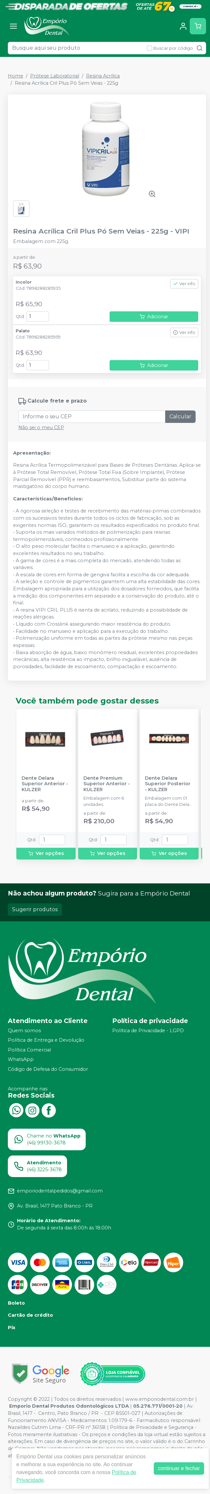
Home (15, 76)
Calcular (180, 416)
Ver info (184, 283)
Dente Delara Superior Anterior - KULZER (45, 783)
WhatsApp (21, 1060)
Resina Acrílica (103, 76)
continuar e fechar (179, 1468)
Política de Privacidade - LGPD (148, 1031)
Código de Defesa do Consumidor (48, 1069)
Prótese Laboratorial (54, 76)
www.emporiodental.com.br (159, 1399)
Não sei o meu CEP (41, 427)
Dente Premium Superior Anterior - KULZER (106, 783)
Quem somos (24, 1031)
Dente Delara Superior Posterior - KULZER (167, 783)
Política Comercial (29, 1050)
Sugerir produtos (35, 909)
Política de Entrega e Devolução (46, 1040)
